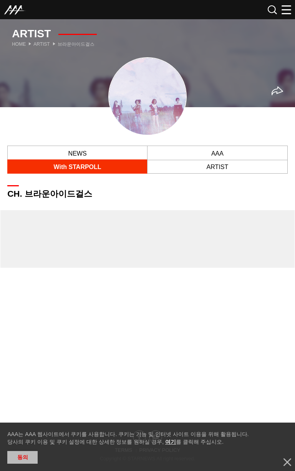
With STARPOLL (77, 167)
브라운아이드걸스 (76, 44)
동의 (22, 457)
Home (19, 44)
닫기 (287, 462)
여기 (170, 442)
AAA (217, 153)
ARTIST (218, 167)
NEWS (77, 153)
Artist (41, 44)
